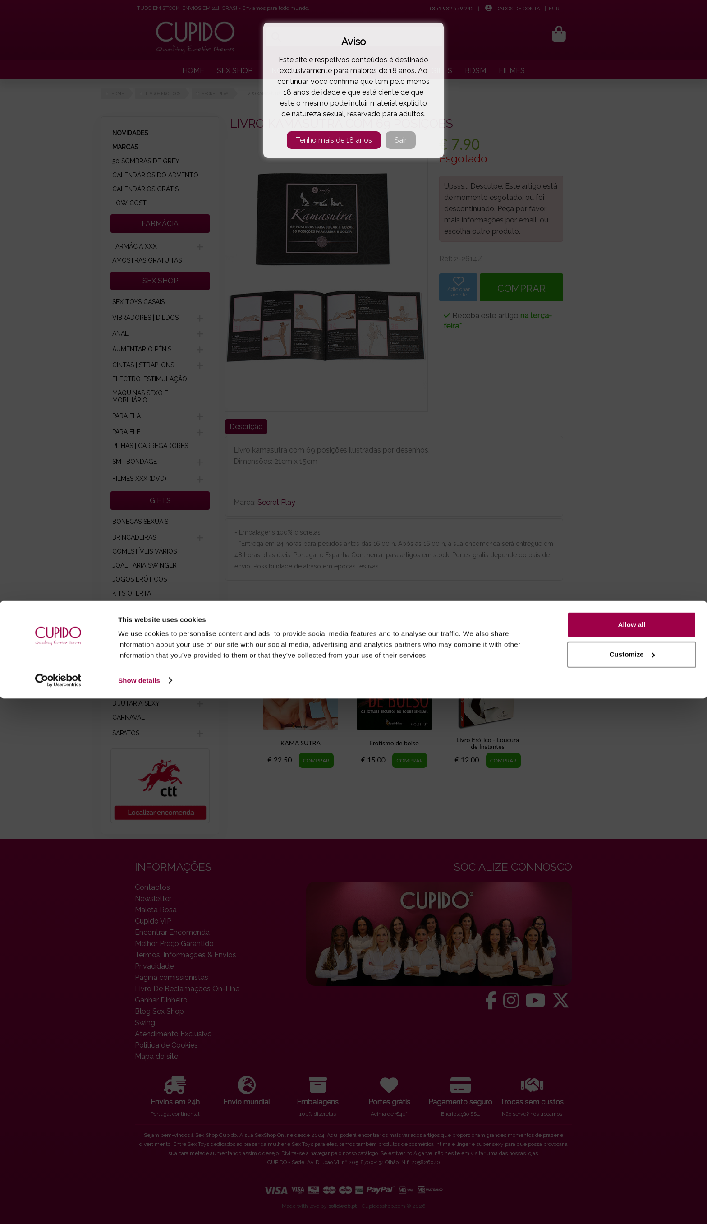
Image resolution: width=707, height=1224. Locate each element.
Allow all (632, 1151)
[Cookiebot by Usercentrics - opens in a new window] (58, 1206)
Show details (139, 1206)
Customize (632, 1180)
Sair (401, 140)
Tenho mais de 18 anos (334, 140)
